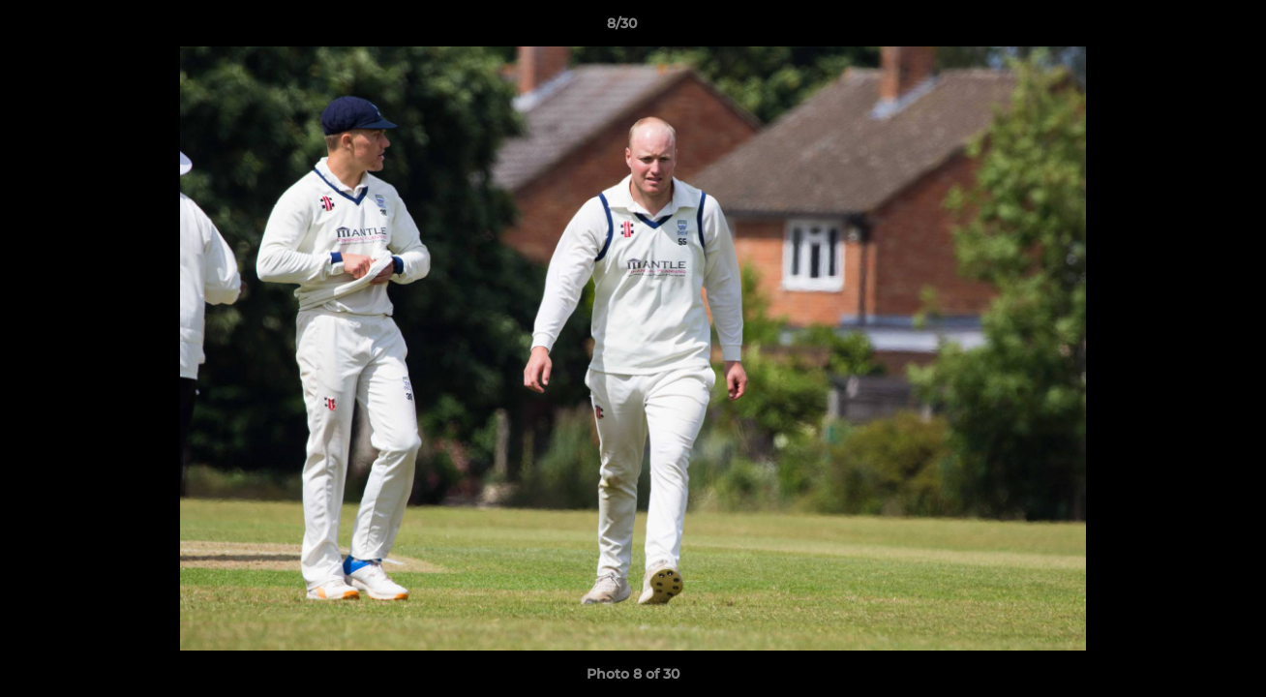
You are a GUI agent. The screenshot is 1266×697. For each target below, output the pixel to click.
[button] (1184, 28)
